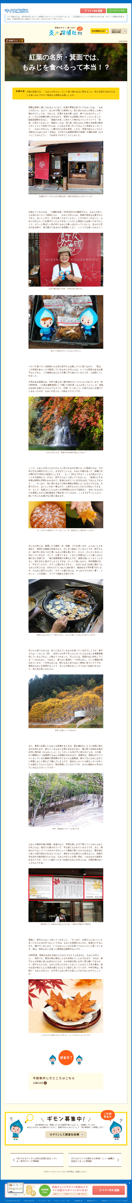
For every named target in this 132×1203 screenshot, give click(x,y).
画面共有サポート (92, 1200)
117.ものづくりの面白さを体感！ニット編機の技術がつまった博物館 (92, 1159)
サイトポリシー (43, 1200)
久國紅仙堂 (38, 1083)
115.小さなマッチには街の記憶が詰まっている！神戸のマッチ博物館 (36, 1159)
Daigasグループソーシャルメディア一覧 (113, 1200)
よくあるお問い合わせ (11, 1200)
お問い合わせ (28, 1200)
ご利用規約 (77, 1200)
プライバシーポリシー (60, 1200)
